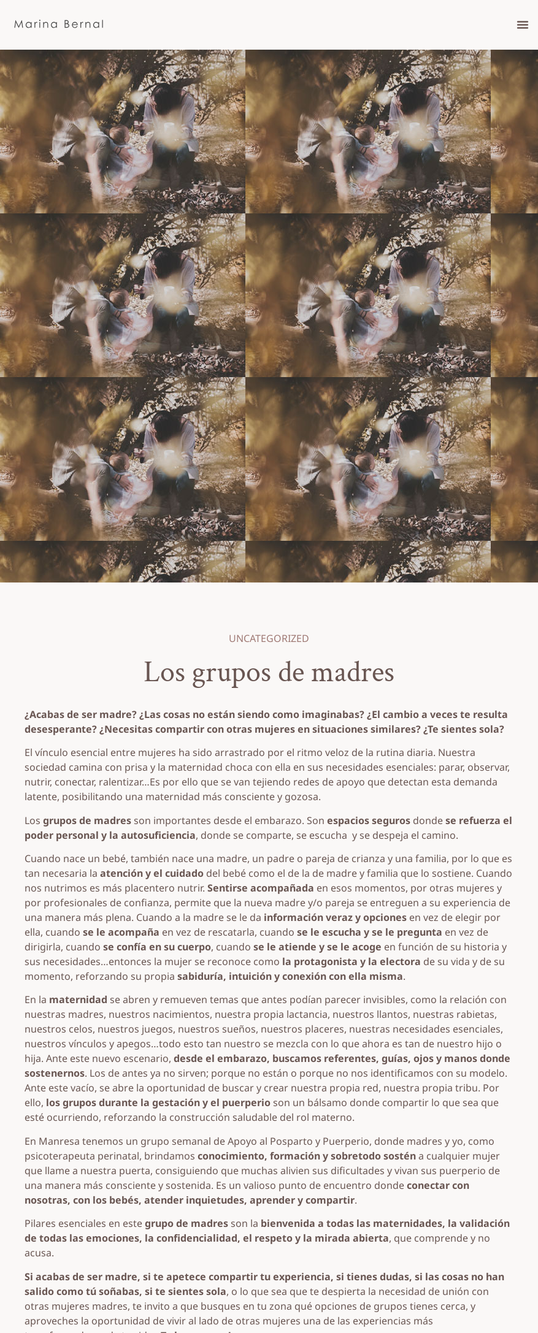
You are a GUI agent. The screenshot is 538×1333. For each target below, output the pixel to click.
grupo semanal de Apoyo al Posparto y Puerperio (254, 1141)
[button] (522, 24)
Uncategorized (269, 638)
